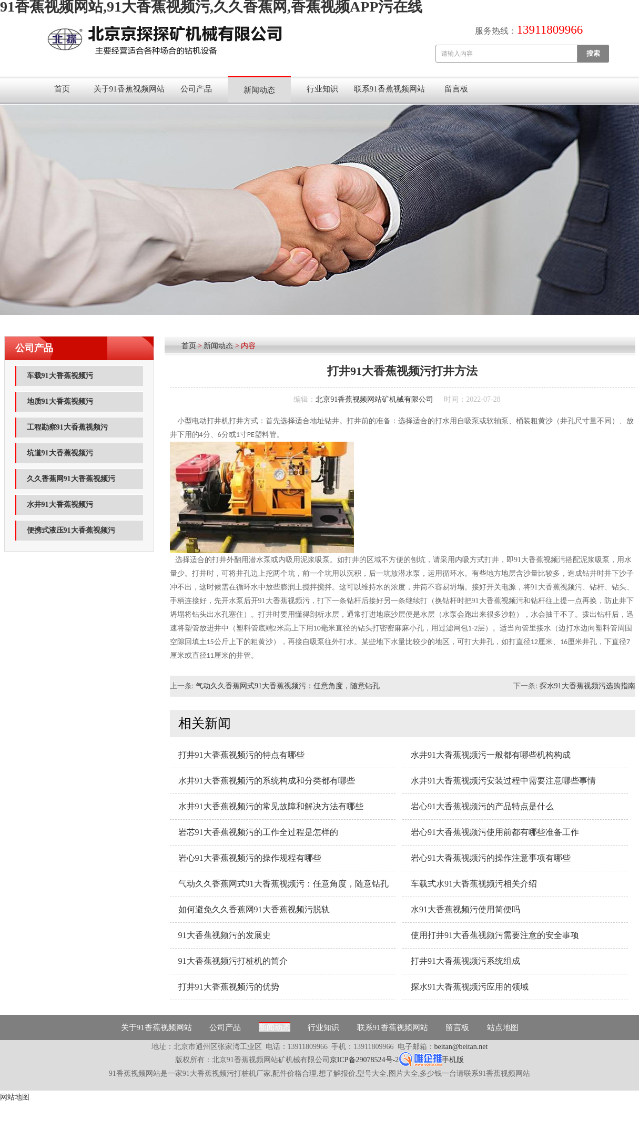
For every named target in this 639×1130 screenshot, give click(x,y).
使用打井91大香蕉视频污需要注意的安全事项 (495, 935)
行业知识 (322, 89)
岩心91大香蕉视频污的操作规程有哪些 (249, 857)
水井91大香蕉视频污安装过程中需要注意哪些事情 (503, 780)
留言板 (456, 89)
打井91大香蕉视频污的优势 (228, 986)
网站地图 (14, 1097)
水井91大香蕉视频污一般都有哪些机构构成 (491, 754)
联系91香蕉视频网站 (389, 89)
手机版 (453, 1060)
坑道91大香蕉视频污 (60, 453)
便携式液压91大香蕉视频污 (71, 530)
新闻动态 (259, 90)
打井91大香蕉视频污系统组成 (465, 960)
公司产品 (196, 89)
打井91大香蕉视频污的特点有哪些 (241, 754)
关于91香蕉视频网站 (129, 89)
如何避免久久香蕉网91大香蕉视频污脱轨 (254, 909)
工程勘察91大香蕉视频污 (67, 427)
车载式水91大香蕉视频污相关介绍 (474, 883)
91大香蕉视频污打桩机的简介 (233, 960)
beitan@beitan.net (461, 1047)
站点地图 (503, 1027)
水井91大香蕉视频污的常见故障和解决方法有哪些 (270, 806)
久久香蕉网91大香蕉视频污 (71, 479)
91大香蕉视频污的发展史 (224, 935)
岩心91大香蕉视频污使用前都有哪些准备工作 (495, 832)
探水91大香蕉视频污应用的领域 (470, 986)
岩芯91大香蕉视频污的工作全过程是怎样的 (258, 832)
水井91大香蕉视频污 (60, 504)
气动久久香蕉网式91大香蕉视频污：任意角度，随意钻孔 (288, 686)
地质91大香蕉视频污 (60, 401)
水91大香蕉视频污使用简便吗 (465, 909)
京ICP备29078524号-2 (364, 1060)
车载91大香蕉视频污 (60, 376)
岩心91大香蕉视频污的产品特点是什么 (482, 806)
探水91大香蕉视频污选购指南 (587, 686)
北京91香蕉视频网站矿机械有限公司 (374, 399)
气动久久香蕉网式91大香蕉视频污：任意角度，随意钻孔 (283, 883)
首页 (62, 89)
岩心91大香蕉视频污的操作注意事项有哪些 (491, 857)
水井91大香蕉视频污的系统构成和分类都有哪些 (266, 780)
